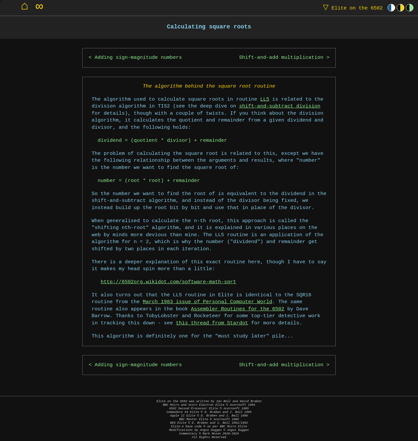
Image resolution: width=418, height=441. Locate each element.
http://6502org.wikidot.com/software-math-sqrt (168, 282)
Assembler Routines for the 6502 (237, 309)
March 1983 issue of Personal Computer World (207, 302)
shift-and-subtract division (279, 106)
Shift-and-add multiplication (281, 57)
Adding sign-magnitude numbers (138, 57)
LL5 (264, 99)
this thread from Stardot (212, 323)
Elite (351, 7)
